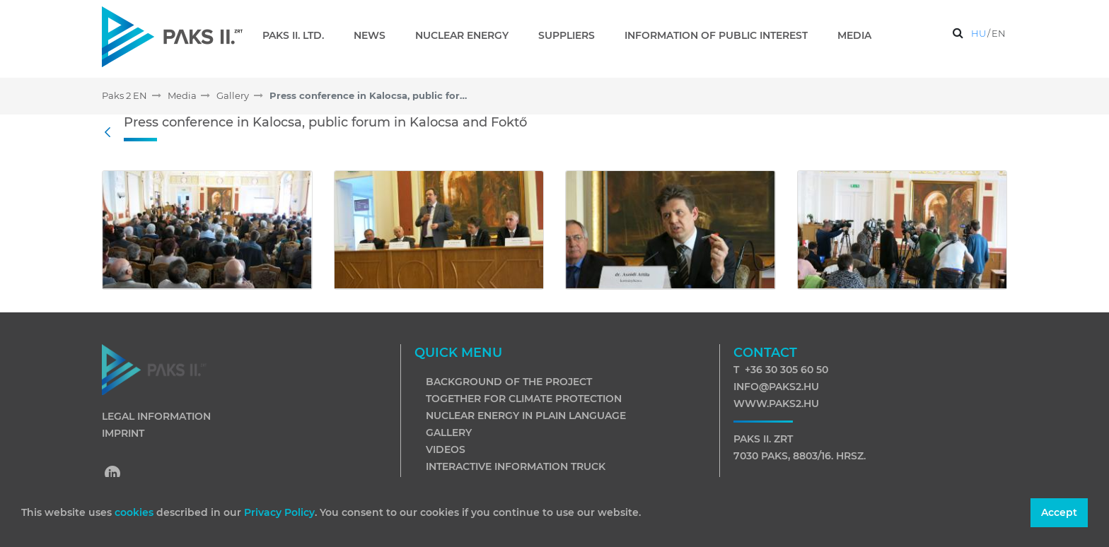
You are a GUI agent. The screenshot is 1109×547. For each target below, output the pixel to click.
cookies (135, 512)
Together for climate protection (524, 398)
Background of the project (509, 381)
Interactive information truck (515, 466)
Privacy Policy (279, 512)
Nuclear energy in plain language (526, 415)
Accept (1059, 512)
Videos (445, 449)
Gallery (449, 432)
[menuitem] (299, 35)
